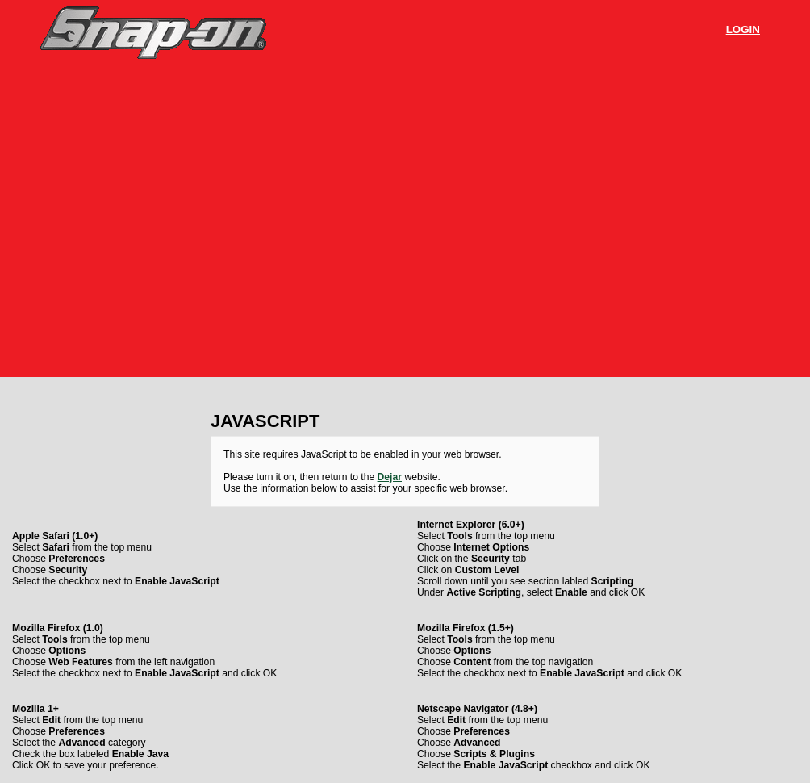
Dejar (390, 477)
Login (743, 29)
